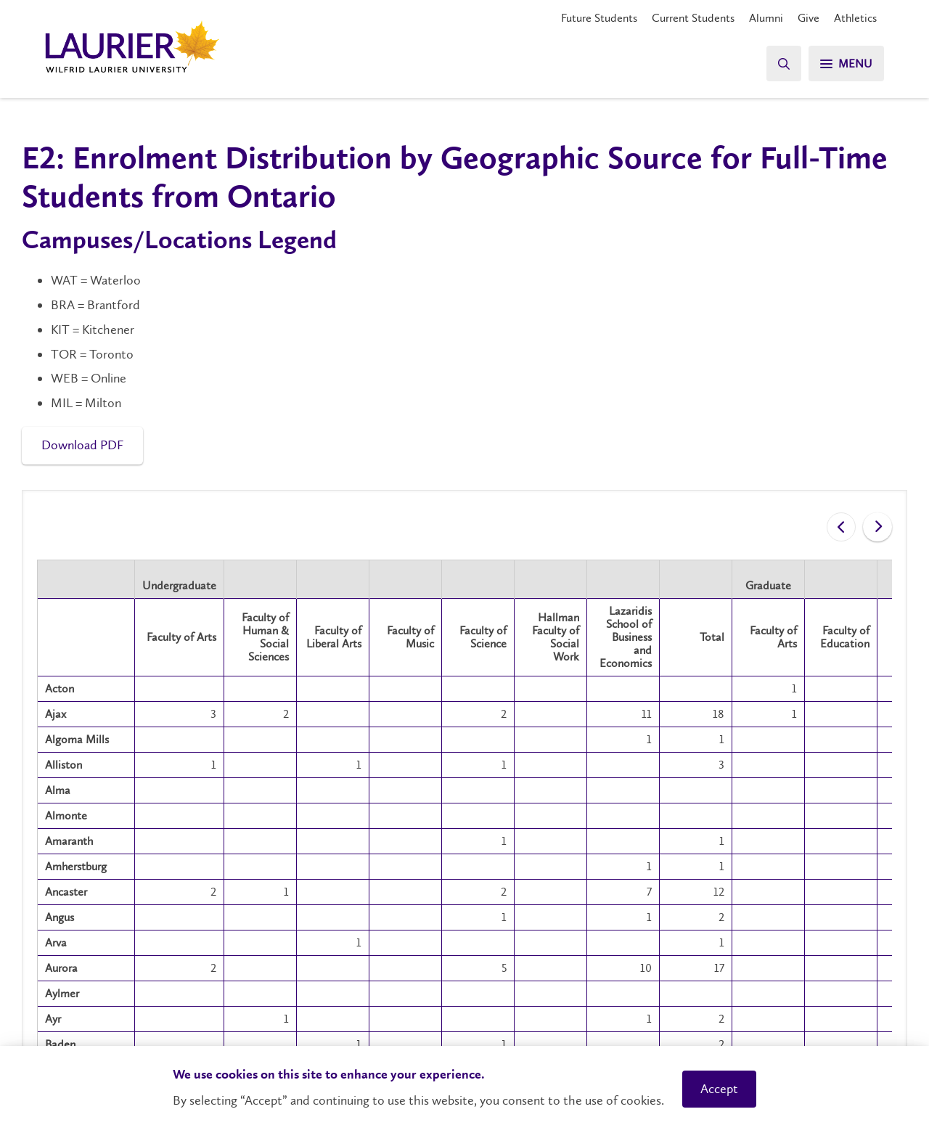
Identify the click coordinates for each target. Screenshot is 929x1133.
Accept (719, 1089)
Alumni (766, 18)
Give (808, 18)
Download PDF (82, 445)
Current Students (693, 18)
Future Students (599, 18)
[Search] (783, 63)
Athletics (855, 18)
